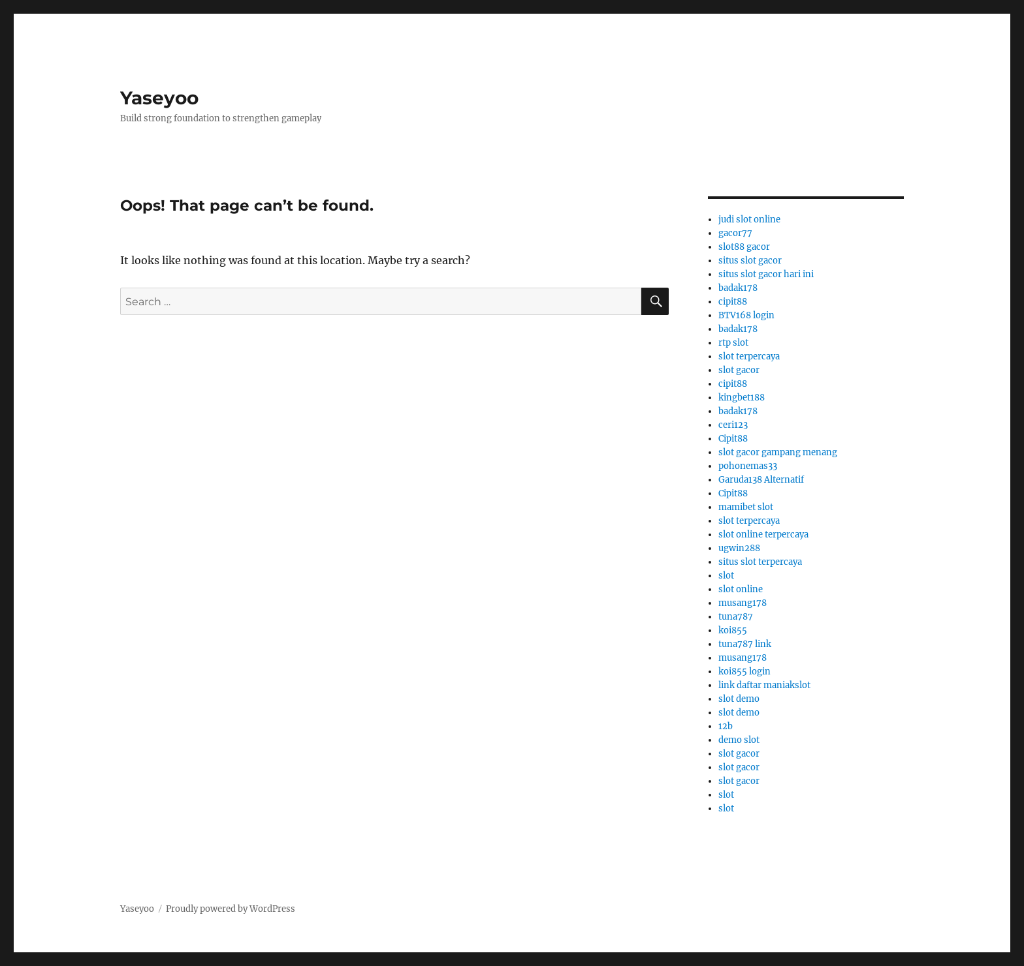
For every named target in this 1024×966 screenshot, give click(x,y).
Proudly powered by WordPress (230, 908)
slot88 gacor (744, 246)
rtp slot (733, 342)
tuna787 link (744, 644)
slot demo (739, 698)
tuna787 (735, 616)
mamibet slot (745, 507)
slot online (740, 589)
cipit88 (732, 301)
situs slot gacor (750, 260)
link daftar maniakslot (764, 685)
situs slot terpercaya (760, 561)
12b (725, 726)
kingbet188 (741, 397)
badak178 (738, 288)
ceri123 (733, 424)
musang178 (742, 603)
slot (726, 575)
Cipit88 (733, 438)
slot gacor (739, 370)
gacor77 (735, 233)
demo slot (739, 740)
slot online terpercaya (763, 534)
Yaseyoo (159, 98)
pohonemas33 (747, 466)
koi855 (732, 630)
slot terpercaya (749, 356)
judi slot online (749, 219)
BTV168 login (746, 315)
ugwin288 (739, 548)
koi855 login (744, 671)
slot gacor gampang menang (777, 452)
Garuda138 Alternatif (761, 479)
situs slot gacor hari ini (766, 274)
